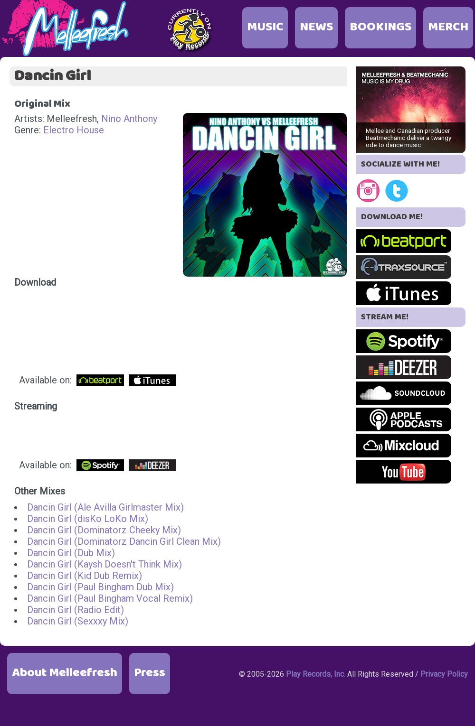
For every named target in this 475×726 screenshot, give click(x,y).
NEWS (316, 27)
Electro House (73, 130)
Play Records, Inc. (315, 674)
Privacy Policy (444, 674)
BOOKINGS (380, 27)
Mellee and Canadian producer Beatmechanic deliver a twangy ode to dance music (408, 138)
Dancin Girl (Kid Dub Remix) (84, 575)
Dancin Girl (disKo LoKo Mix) (87, 518)
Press (149, 673)
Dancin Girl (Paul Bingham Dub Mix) (100, 587)
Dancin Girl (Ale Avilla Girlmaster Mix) (105, 507)
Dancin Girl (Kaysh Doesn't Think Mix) (104, 564)
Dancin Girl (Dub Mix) (71, 552)
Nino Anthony (129, 118)
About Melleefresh (64, 673)
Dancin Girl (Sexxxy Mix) (77, 621)
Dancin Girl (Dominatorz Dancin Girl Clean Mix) (124, 541)
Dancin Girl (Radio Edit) (75, 609)
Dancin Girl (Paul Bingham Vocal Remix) (110, 598)
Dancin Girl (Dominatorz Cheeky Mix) (104, 530)
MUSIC (265, 27)
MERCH (448, 27)
